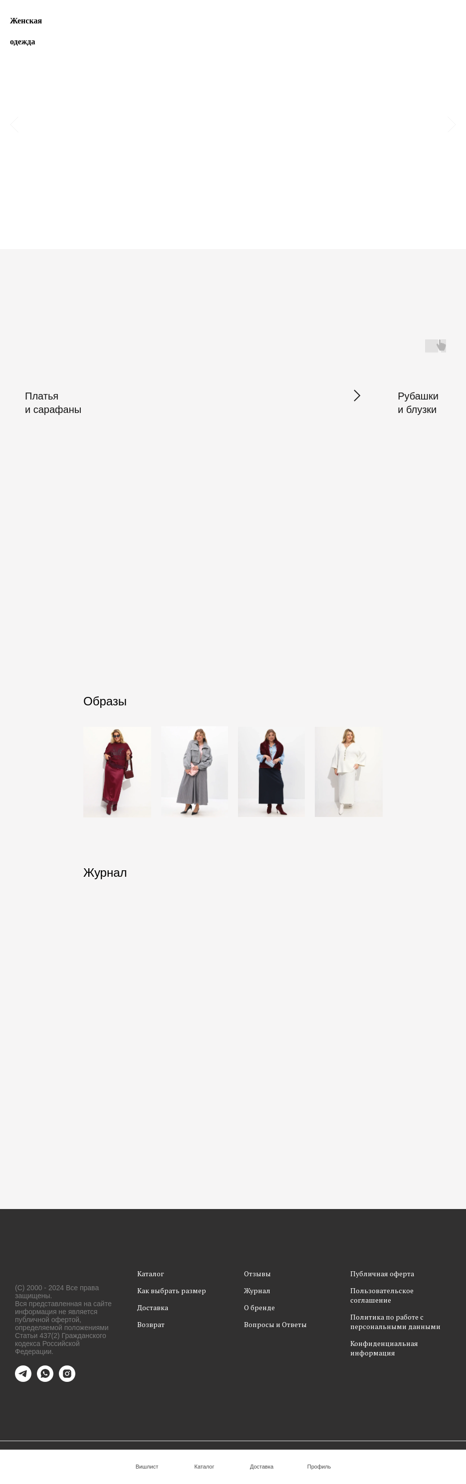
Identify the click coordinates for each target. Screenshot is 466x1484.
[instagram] (67, 1379)
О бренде (259, 1307)
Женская (26, 20)
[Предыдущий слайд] (14, 125)
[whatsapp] (45, 1379)
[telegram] (23, 1379)
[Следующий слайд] (452, 125)
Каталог (150, 1273)
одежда (22, 41)
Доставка (152, 1307)
